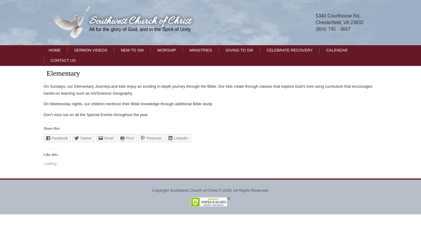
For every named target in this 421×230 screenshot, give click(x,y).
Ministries (201, 50)
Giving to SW (239, 50)
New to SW (132, 50)
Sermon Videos (90, 50)
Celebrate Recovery (290, 50)
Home (55, 50)
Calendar (337, 50)
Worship (166, 50)
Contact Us (63, 60)
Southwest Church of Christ (140, 21)
